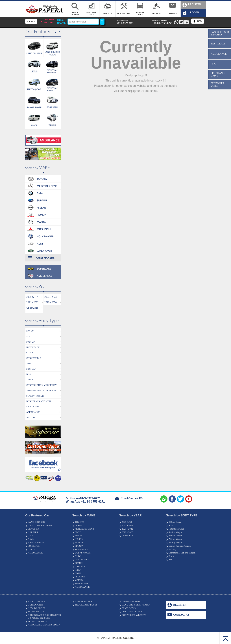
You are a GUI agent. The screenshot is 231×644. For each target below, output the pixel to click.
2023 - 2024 (50, 297)
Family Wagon (175, 542)
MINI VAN (31, 369)
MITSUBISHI (81, 549)
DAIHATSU (80, 566)
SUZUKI (79, 563)
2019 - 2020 (50, 302)
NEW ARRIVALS (83, 601)
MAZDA (79, 545)
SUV (28, 336)
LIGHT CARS (32, 406)
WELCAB (31, 417)
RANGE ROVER (36, 542)
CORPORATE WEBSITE (134, 615)
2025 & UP (32, 297)
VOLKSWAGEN (83, 552)
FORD (78, 573)
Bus (170, 559)
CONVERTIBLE (33, 358)
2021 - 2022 (32, 302)
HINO (78, 569)
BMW (78, 532)
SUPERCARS (81, 583)
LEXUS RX (33, 528)
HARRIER (33, 532)
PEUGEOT (80, 576)
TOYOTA (79, 522)
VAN (28, 363)
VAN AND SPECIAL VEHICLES (41, 390)
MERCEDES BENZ (84, 528)
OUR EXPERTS (35, 604)
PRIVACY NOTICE (37, 621)
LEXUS (78, 525)
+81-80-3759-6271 (162, 21)
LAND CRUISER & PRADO (136, 604)
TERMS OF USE (36, 611)
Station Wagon (175, 532)
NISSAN (79, 539)
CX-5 (30, 535)
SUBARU (79, 535)
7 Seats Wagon (175, 539)
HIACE (31, 549)
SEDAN (30, 331)
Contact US (135, 498)
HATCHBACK (33, 347)
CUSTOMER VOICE (132, 611)
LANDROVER (82, 559)
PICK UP (30, 342)
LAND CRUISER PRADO (40, 525)
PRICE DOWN (129, 608)
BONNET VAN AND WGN (38, 401)
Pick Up (172, 549)
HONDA (79, 542)
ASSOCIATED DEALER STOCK (44, 624)
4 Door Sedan (175, 522)
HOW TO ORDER (36, 608)
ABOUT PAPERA (36, 601)
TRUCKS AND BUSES (86, 604)
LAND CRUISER (36, 522)
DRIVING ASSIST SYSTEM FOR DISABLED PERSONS (44, 616)
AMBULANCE (33, 412)
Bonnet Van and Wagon (180, 545)
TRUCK (30, 379)
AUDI (78, 556)
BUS (28, 374)
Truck (171, 556)
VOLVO (79, 580)
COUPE (29, 352)
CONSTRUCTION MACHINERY (41, 385)
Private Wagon (175, 535)
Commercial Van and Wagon (182, 552)
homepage (131, 90)
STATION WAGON (35, 396)
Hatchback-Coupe (177, 528)
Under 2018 (32, 307)
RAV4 (31, 539)
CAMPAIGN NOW (131, 601)
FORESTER (34, 545)
